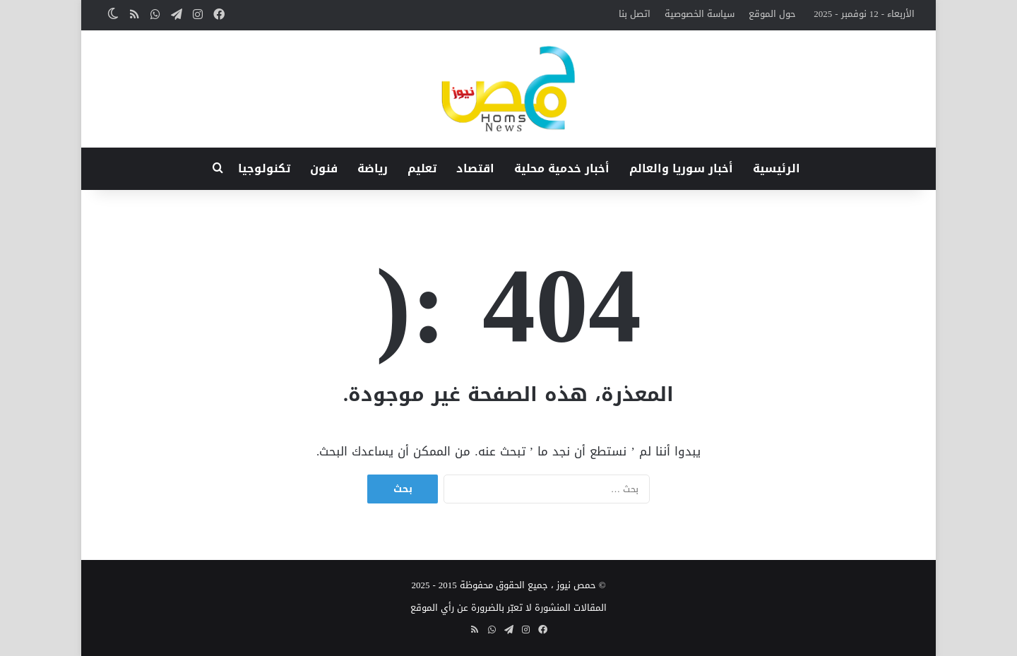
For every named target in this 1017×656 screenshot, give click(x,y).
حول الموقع (772, 14)
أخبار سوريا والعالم (681, 168)
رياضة (372, 168)
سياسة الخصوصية (699, 14)
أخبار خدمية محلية (561, 168)
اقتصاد (475, 168)
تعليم (422, 168)
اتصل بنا (634, 14)
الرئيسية (776, 168)
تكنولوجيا (264, 168)
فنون (324, 168)
